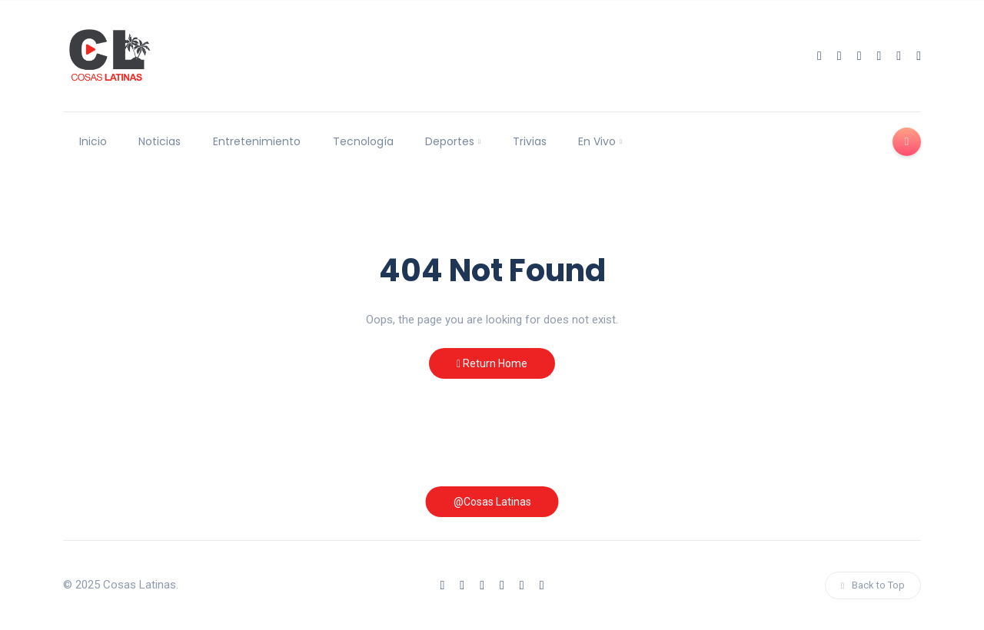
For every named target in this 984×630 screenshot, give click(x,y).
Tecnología (363, 141)
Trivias (530, 141)
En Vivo (597, 141)
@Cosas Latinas (492, 502)
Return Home (492, 363)
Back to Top (873, 585)
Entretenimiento (257, 141)
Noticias (159, 141)
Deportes (449, 141)
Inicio (93, 141)
